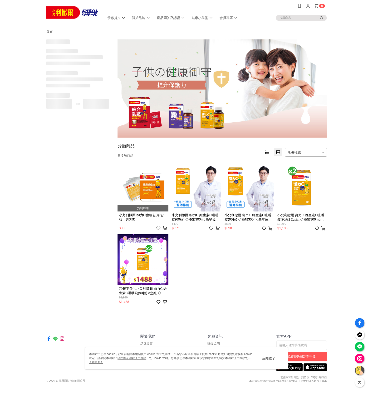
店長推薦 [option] (294, 152)
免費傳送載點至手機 (301, 356)
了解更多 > (96, 362)
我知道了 (268, 358)
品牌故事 (146, 343)
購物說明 (213, 343)
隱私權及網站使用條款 (132, 358)
